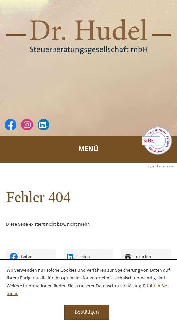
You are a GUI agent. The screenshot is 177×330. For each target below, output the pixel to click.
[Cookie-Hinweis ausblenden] (86, 312)
